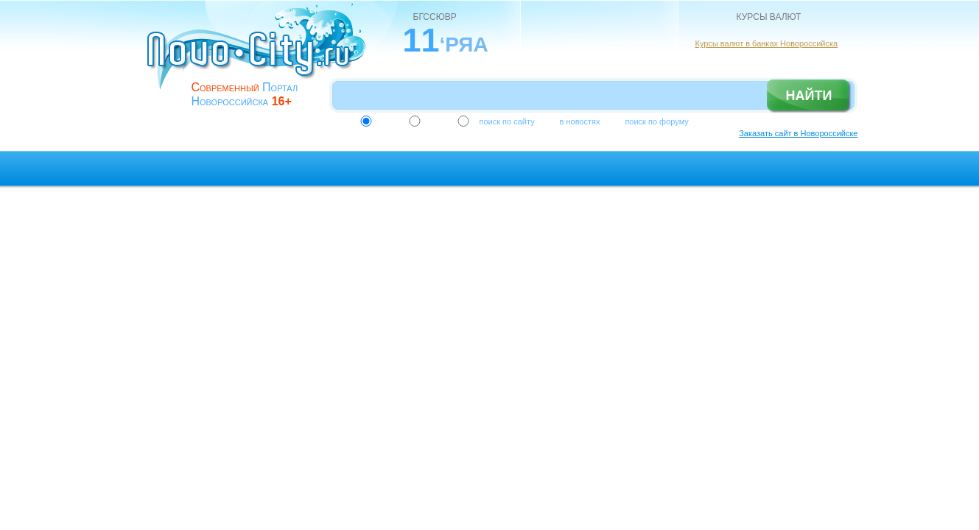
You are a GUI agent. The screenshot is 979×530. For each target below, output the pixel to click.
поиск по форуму (656, 121)
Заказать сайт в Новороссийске (798, 133)
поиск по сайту (507, 121)
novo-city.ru (261, 57)
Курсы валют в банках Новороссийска (766, 43)
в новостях (580, 121)
